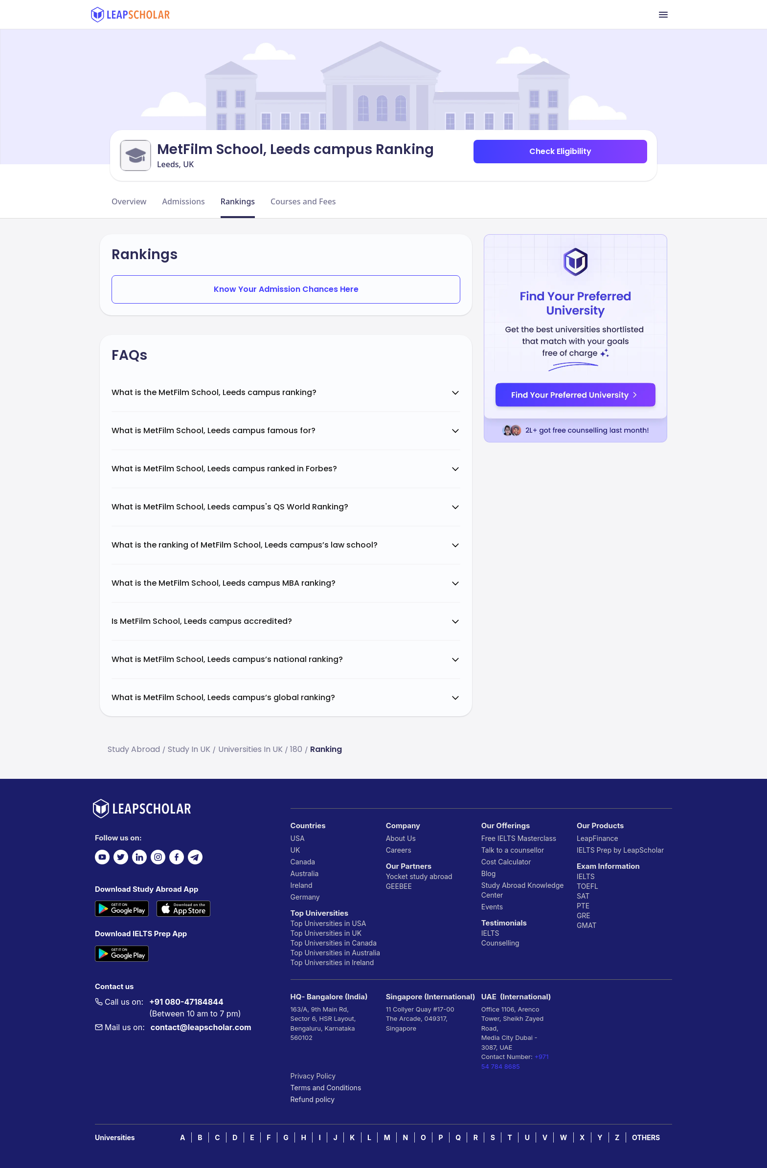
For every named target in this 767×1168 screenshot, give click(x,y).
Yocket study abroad (419, 876)
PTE (583, 906)
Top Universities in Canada (334, 943)
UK (295, 850)
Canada (303, 862)
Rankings (238, 201)
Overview (129, 201)
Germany (305, 897)
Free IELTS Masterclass (518, 838)
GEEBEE (399, 886)
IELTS (490, 933)
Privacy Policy (313, 1076)
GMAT (587, 925)
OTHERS (646, 1137)
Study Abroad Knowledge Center (522, 890)
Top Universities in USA (328, 923)
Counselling (500, 943)
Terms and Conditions (326, 1087)
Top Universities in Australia (335, 952)
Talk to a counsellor (512, 850)
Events (492, 907)
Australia (305, 873)
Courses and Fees (303, 201)
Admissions (183, 201)
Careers (398, 850)
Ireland (302, 885)
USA (298, 838)
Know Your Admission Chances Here (286, 289)
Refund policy (313, 1099)
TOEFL (587, 886)
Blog (488, 873)
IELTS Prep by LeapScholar (620, 850)
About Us (401, 838)
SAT (583, 896)
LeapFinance (597, 838)
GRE (583, 915)
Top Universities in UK (326, 933)
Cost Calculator (506, 862)
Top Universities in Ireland (332, 962)
